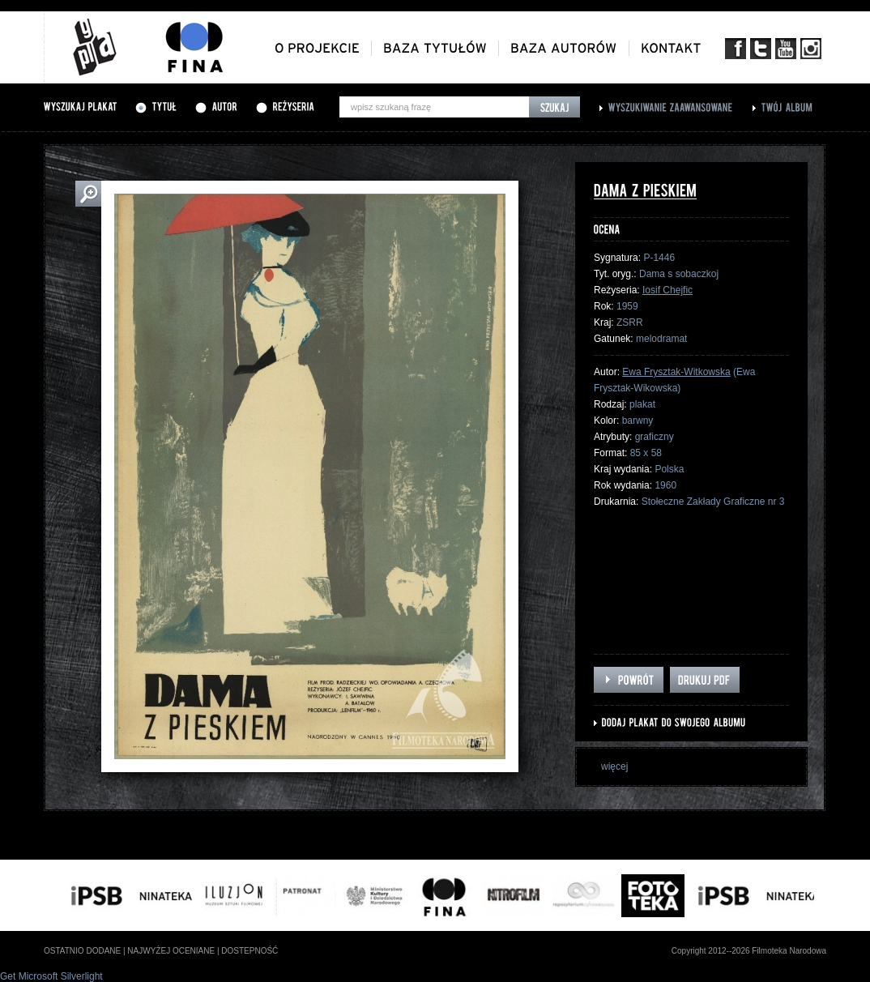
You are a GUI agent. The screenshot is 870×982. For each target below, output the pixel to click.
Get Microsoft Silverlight (51, 976)
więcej (614, 766)
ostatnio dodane (82, 950)
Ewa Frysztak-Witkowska (676, 372)
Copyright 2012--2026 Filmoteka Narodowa (749, 950)
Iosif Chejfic (667, 290)
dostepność (249, 950)
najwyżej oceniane (171, 950)
